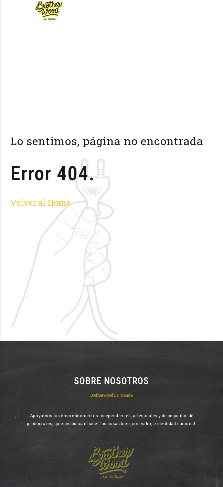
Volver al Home (40, 202)
